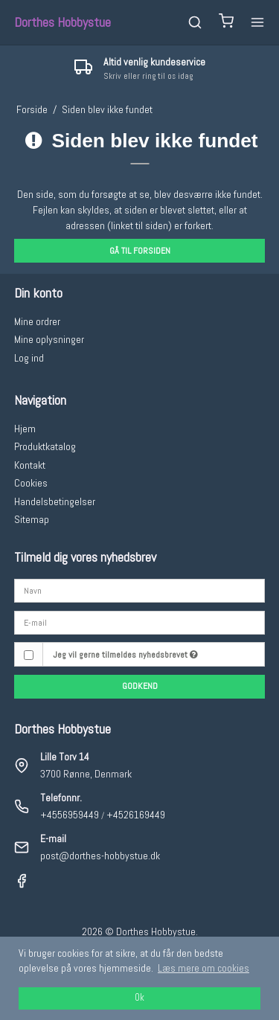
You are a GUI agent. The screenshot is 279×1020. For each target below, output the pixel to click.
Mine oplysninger (49, 339)
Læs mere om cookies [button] (203, 968)
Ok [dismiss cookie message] (139, 998)
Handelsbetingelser (54, 501)
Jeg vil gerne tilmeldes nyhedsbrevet (125, 655)
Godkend (140, 686)
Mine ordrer (37, 321)
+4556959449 (69, 814)
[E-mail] (140, 622)
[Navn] (140, 590)
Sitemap (31, 519)
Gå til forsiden (139, 251)
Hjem (25, 428)
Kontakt (29, 465)
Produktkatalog (45, 446)
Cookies (31, 483)
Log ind (29, 358)
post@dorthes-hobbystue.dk (100, 855)
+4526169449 (135, 814)
